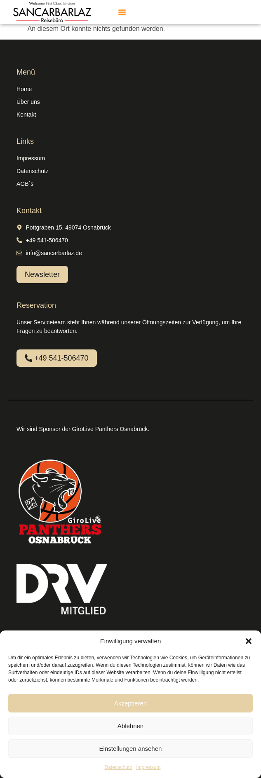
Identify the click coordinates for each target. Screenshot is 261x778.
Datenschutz (118, 767)
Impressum (148, 767)
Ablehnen (130, 725)
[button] (249, 641)
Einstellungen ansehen (130, 748)
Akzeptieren (130, 703)
